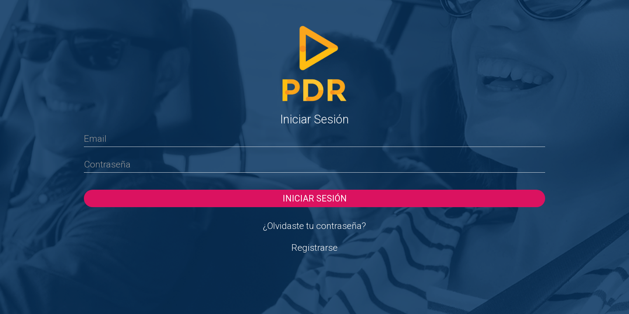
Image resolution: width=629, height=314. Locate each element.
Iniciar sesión (315, 198)
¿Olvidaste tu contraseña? (314, 226)
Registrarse (314, 247)
